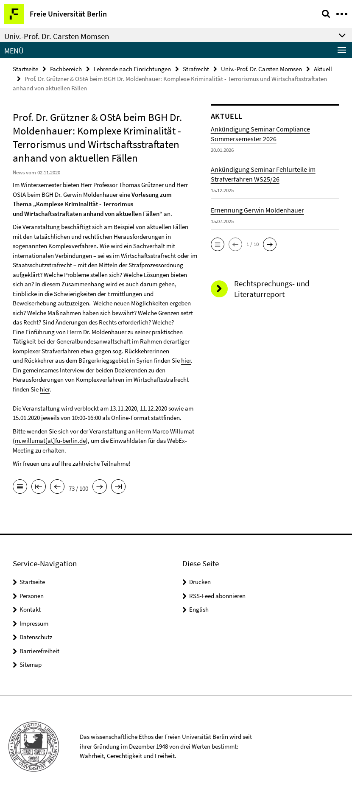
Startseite (25, 69)
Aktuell (323, 69)
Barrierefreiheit (39, 651)
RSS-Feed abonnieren (217, 596)
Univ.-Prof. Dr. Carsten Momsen (261, 69)
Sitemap (31, 664)
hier (186, 360)
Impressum (34, 623)
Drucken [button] (200, 582)
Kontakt (30, 609)
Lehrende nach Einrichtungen (132, 69)
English (199, 609)
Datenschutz (36, 637)
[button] (217, 244)
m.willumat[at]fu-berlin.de (50, 440)
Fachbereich (66, 69)
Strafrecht (196, 69)
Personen (32, 596)
